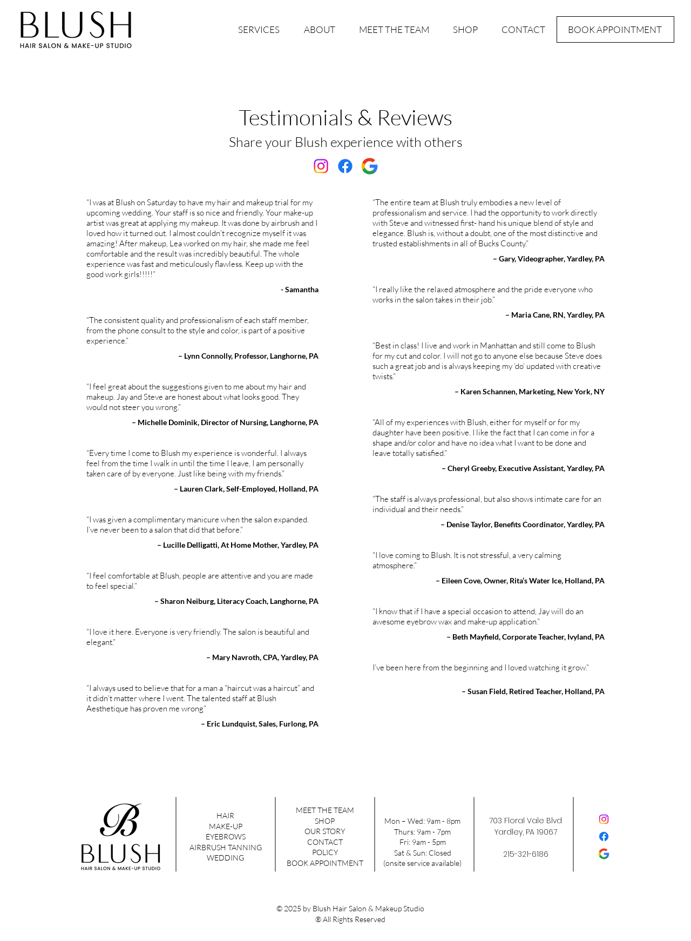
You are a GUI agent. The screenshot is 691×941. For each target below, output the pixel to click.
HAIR (225, 815)
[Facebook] (345, 166)
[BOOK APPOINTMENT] (615, 29)
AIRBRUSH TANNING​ (225, 847)
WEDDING (225, 857)
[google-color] (369, 166)
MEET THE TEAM (325, 810)
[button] (259, 30)
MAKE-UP (225, 826)
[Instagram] (320, 166)
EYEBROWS (226, 836)
